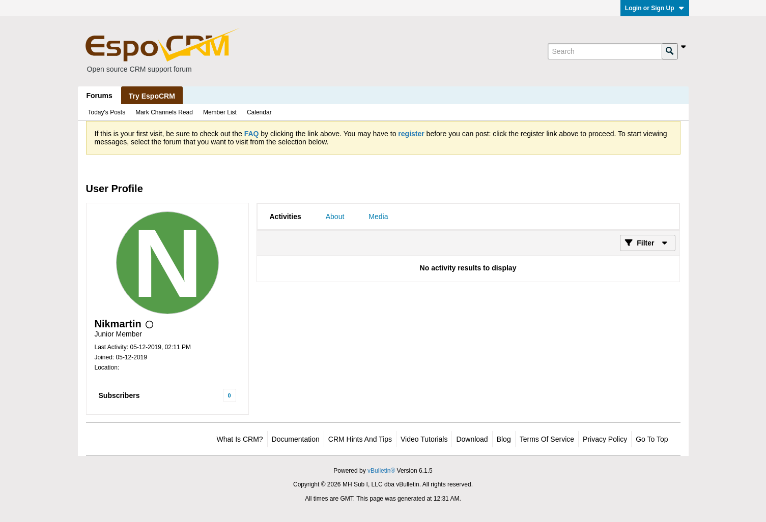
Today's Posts (107, 112)
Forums (99, 95)
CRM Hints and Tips (360, 439)
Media (378, 216)
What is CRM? (240, 439)
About (335, 216)
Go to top (652, 439)
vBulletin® (381, 470)
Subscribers (119, 395)
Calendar (259, 112)
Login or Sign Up (655, 8)
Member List (220, 112)
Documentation (296, 439)
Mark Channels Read (164, 112)
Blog (504, 439)
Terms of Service (547, 439)
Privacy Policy (605, 439)
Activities (285, 216)
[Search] (605, 51)
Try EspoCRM (152, 96)
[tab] (286, 216)
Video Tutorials (424, 439)
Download (472, 439)
